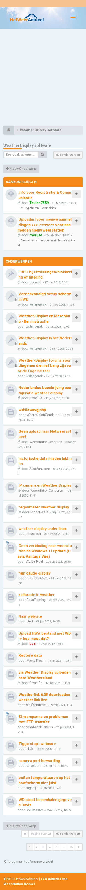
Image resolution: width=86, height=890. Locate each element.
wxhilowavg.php (32, 410)
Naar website (30, 616)
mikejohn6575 (37, 578)
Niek (30, 749)
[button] (79, 847)
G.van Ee (35, 398)
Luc (32, 644)
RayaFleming (36, 600)
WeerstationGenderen (43, 415)
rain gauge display (34, 573)
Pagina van (41, 833)
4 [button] (50, 847)
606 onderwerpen (68, 154)
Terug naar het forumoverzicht (28, 861)
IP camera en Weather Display (45, 485)
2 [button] (36, 847)
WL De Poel (34, 561)
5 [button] (56, 847)
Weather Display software (27, 145)
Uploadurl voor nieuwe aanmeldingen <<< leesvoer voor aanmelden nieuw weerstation (45, 224)
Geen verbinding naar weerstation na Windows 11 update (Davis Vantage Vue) (45, 551)
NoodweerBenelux (39, 727)
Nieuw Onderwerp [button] (21, 168)
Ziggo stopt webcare (37, 744)
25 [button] (71, 847)
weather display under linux (43, 529)
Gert (30, 621)
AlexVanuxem (39, 469)
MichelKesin (39, 512)
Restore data (30, 655)
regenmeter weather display (44, 507)
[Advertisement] (43, 78)
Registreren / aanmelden (40, 208)
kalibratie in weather (37, 595)
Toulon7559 (39, 203)
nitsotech (34, 534)
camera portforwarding (39, 761)
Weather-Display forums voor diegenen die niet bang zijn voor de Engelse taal (44, 365)
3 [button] (43, 847)
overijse (35, 235)
